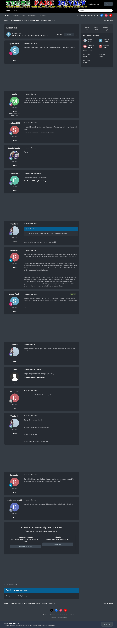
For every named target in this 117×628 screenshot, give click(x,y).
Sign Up (108, 4)
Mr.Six (14, 94)
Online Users (32, 15)
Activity (16, 10)
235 (15, 60)
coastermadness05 (14, 500)
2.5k (15, 241)
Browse (8, 11)
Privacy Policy (54, 615)
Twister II (14, 224)
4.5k (15, 165)
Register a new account (25, 546)
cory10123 (14, 391)
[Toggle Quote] (27, 229)
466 (15, 267)
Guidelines (16, 15)
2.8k (15, 190)
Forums (7, 15)
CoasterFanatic (14, 148)
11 (14, 517)
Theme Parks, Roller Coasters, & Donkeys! (35, 35)
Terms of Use (8, 625)
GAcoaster (14, 250)
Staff (23, 15)
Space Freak (17, 33)
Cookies (71, 615)
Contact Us (64, 615)
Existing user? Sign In (95, 4)
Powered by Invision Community (58, 617)
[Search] (88, 10)
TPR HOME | (80, 15)
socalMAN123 (14, 123)
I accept (107, 624)
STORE (93, 15)
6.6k (15, 140)
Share (59, 34)
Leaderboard (42, 15)
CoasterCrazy (14, 173)
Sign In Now (58, 544)
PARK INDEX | (87, 15)
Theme (45, 615)
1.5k (15, 111)
